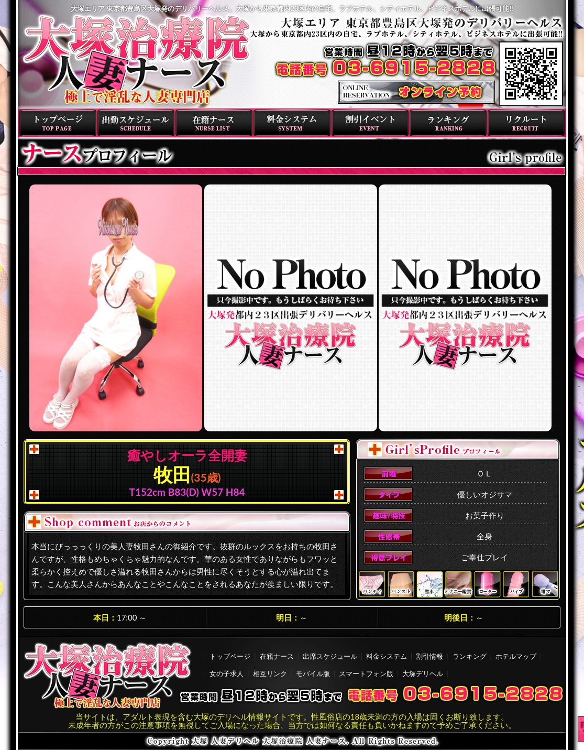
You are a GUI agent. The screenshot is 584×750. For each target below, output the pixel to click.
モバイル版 (313, 673)
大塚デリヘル (422, 673)
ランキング (448, 122)
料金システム (292, 122)
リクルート (526, 122)
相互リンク (270, 673)
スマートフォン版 (366, 673)
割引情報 (429, 656)
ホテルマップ (515, 656)
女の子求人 (227, 673)
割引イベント (370, 122)
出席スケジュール (330, 656)
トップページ (58, 122)
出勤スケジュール (136, 122)
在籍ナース (214, 122)
